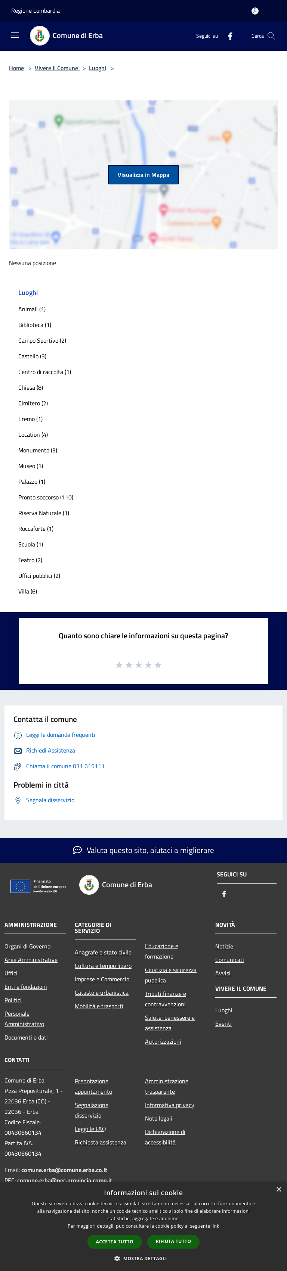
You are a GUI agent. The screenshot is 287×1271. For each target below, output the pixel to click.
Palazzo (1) (31, 481)
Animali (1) (32, 309)
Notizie (224, 946)
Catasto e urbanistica (102, 992)
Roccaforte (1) (35, 528)
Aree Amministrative (31, 959)
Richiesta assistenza (100, 1142)
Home (16, 67)
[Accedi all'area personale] (255, 11)
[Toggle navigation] (14, 35)
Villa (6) (27, 591)
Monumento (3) (37, 450)
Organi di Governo (27, 946)
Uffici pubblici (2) (39, 575)
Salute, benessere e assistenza (170, 1022)
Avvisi (223, 973)
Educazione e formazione (161, 951)
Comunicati (229, 959)
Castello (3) (32, 356)
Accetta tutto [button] (114, 1242)
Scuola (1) (30, 544)
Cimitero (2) (33, 403)
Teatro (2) (30, 559)
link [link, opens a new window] (215, 1226)
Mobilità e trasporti (99, 1005)
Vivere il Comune (57, 67)
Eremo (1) (30, 418)
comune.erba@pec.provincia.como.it (64, 1180)
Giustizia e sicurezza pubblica (171, 975)
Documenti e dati (26, 1037)
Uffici (11, 973)
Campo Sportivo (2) (42, 340)
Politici (13, 1000)
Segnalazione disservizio (91, 1110)
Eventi (223, 1023)
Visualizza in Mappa (143, 174)
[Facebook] (227, 36)
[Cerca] (271, 35)
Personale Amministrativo (24, 1018)
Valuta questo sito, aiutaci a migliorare (143, 850)
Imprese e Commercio (102, 979)
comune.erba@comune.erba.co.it (64, 1169)
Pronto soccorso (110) (45, 497)
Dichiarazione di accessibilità (165, 1137)
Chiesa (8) (30, 387)
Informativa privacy (169, 1104)
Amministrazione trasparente (166, 1086)
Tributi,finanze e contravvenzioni (165, 999)
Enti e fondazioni (25, 986)
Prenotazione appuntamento (93, 1086)
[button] (143, 1258)
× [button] (278, 1190)
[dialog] (143, 1226)
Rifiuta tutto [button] (173, 1241)
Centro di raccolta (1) (44, 371)
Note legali (158, 1118)
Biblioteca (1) (34, 324)
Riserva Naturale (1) (43, 512)
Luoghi (97, 67)
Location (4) (33, 434)
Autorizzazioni (163, 1041)
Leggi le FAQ (90, 1128)
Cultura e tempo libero (103, 965)
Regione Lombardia (35, 10)
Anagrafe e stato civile (103, 952)
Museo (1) (30, 465)
